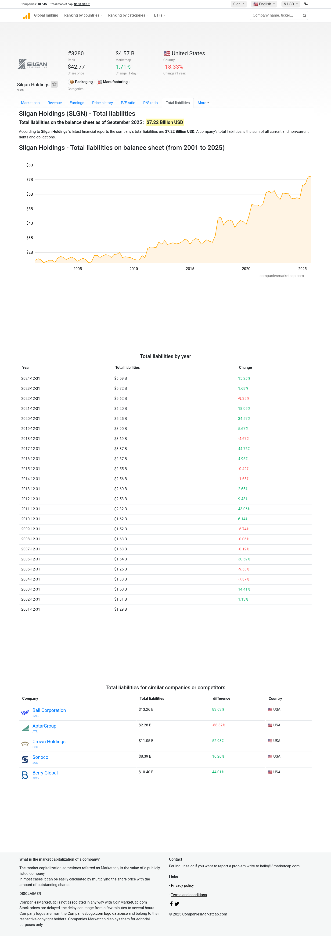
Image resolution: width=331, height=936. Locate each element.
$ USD (289, 4)
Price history (102, 103)
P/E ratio (128, 103)
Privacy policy (182, 885)
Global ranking (46, 15)
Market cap (30, 103)
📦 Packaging (81, 82)
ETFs (158, 15)
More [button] (202, 103)
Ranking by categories (126, 15)
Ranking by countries (81, 15)
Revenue (55, 103)
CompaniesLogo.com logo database (98, 913)
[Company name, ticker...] (279, 15)
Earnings (77, 103)
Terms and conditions (189, 895)
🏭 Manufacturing (112, 82)
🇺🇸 (262, 4)
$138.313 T (82, 4)
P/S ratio (150, 103)
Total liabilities (178, 103)
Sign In (239, 4)
